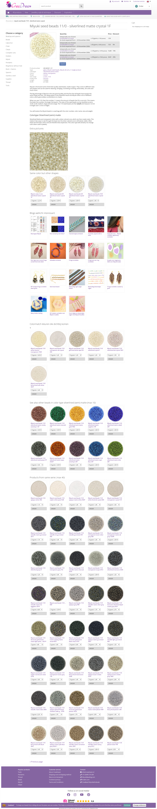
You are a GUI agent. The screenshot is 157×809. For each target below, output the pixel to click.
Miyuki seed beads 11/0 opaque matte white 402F (75, 496)
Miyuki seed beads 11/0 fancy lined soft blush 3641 (38, 741)
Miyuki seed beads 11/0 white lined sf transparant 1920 (38, 347)
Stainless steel (11, 76)
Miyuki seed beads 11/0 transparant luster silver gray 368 (94, 531)
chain (8, 46)
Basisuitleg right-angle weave (74, 285)
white (45, 73)
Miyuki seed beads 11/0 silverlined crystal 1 (93, 346)
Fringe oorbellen (72, 259)
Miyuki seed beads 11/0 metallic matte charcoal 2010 (75, 566)
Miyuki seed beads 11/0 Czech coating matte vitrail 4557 (56, 636)
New (26, 12)
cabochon (9, 43)
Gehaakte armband (54, 259)
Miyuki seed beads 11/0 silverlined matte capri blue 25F (93, 456)
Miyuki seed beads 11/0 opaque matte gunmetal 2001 (94, 636)
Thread (20, 775)
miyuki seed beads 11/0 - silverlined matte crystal (29, 21)
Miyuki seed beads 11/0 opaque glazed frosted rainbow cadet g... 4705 (56, 706)
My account (114, 1)
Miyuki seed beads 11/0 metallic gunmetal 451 (75, 531)
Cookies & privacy (55, 777)
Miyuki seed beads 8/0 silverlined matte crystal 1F (56, 195)
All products (17, 12)
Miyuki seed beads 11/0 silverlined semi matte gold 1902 (75, 422)
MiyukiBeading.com (87, 775)
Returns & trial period (56, 775)
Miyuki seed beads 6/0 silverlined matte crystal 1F (75, 195)
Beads (20, 777)
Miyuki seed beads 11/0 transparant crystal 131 (112, 496)
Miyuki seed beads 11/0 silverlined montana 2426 (112, 566)
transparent (51, 73)
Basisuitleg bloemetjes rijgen (92, 285)
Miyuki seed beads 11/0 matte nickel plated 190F (94, 705)
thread (8, 82)
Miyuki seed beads (53, 70)
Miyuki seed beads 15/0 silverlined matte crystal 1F (93, 195)
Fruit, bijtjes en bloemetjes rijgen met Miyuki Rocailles (75, 311)
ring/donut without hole (14, 66)
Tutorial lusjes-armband (75, 233)
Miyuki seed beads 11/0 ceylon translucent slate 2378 (38, 671)
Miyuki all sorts (65, 70)
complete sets (11, 53)
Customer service (138, 1)
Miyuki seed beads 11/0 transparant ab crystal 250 (56, 347)
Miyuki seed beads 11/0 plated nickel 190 (112, 740)
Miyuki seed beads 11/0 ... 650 (56, 600)
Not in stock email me (62, 63)
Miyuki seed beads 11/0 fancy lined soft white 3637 (38, 382)
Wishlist (126, 1)
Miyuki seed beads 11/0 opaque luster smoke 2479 (93, 671)
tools (7, 85)
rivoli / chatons (11, 69)
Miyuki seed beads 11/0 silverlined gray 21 (38, 566)
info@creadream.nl (87, 770)
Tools (19, 770)
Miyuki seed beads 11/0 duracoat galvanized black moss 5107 (75, 636)
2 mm (45, 77)
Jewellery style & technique (41, 12)
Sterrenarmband (54, 285)
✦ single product (75, 70)
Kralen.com (85, 777)
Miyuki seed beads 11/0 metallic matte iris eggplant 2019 (38, 601)
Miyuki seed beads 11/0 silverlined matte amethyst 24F (75, 456)
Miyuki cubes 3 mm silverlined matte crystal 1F (38, 195)
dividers (8, 56)
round (46, 75)
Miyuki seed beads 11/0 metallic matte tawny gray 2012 (93, 741)
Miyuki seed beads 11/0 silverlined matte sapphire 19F (93, 422)
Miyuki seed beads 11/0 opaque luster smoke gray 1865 (112, 671)
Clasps (20, 782)
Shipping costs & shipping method (60, 772)
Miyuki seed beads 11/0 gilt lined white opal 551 (75, 346)
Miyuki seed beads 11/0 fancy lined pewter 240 (112, 705)
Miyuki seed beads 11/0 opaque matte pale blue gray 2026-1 (56, 741)
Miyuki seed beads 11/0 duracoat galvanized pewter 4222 (75, 706)
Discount (57, 12)
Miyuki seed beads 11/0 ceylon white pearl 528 (56, 496)
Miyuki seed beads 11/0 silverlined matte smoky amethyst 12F (38, 422)
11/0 (49, 77)
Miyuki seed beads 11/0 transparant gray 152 (56, 566)
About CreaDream (55, 770)
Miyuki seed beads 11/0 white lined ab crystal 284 (93, 496)
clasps (8, 49)
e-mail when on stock (67, 38)
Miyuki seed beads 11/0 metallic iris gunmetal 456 (56, 531)
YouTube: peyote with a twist (93, 233)
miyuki (8, 59)
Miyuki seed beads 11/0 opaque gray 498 (75, 600)
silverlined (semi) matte (51, 72)
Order (139, 6)
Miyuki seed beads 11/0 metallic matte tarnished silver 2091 (75, 741)
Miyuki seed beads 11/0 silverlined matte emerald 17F (56, 422)
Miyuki (20, 780)
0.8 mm (46, 78)
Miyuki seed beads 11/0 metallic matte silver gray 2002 (93, 601)
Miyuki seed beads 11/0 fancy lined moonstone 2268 (75, 671)
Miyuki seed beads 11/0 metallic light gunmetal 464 (112, 636)
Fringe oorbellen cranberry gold (112, 285)
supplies (9, 79)
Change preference (139, 805)
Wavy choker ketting (36, 310)
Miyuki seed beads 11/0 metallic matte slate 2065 (38, 706)
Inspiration (68, 12)
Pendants (21, 772)
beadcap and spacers (13, 36)
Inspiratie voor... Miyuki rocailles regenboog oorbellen (111, 234)
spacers (8, 72)
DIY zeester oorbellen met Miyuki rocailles (56, 311)
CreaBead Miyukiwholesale (90, 780)
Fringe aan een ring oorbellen (91, 259)
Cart (133, 23)
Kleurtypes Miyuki (36, 233)
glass (45, 70)
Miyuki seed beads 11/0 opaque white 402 (38, 496)
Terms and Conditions (56, 780)
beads (8, 40)
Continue (127, 805)
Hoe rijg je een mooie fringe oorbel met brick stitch (37, 260)
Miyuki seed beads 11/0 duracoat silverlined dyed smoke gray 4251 (112, 601)
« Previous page (36, 759)
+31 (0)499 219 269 (87, 772)
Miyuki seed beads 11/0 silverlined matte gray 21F (38, 456)
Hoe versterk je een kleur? (56, 233)
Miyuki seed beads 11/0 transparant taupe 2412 (93, 566)
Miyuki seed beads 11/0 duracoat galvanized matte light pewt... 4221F (38, 636)
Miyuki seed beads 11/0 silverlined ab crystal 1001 (112, 347)
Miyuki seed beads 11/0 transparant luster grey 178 (56, 671)
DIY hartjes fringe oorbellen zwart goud (37, 285)
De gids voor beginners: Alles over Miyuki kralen (112, 259)
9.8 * (128, 16)
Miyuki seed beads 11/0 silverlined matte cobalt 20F (112, 422)
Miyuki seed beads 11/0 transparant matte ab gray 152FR (112, 531)
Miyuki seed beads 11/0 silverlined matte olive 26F (112, 456)
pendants (9, 62)
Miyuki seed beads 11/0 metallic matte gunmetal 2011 (38, 531)
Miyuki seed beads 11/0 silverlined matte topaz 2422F (56, 456)
